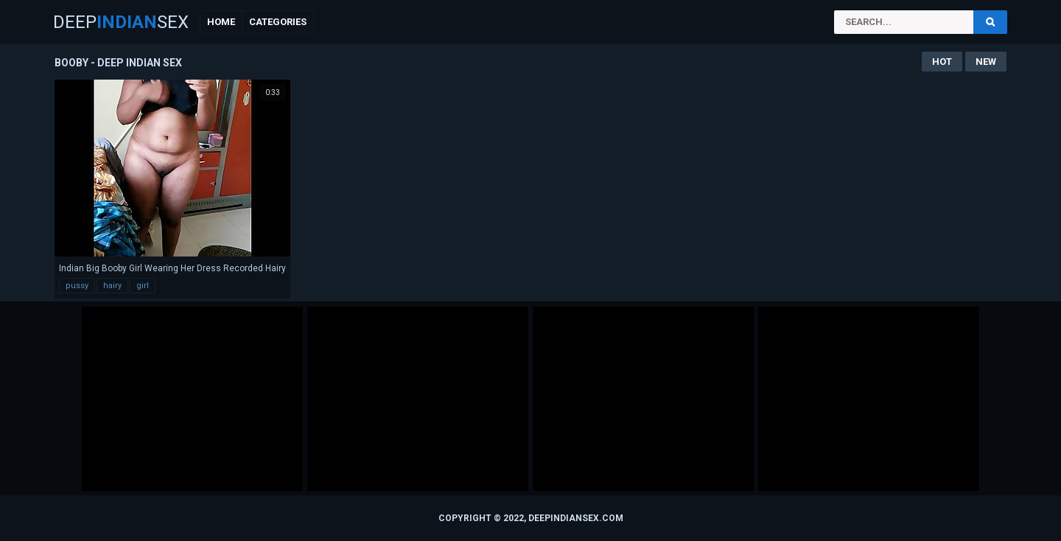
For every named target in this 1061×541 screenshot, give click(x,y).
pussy (77, 285)
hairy (112, 285)
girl (142, 285)
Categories (278, 21)
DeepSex (121, 22)
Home (221, 21)
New (986, 61)
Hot (942, 61)
